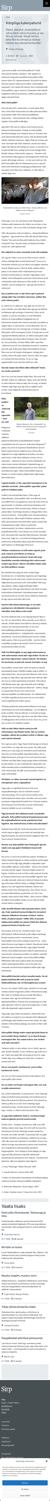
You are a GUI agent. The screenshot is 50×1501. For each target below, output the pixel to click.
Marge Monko (22, 1294)
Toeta (3, 1412)
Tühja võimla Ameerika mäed (18, 1307)
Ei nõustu (25, 1489)
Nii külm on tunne (11, 1247)
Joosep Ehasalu (11, 1325)
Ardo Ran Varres (12, 1234)
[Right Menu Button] (46, 4)
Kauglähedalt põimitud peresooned (21, 1338)
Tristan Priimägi (15, 49)
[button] (46, 1461)
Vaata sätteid (25, 1496)
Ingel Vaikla (9, 1294)
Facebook (5, 1409)
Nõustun (25, 1483)
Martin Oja (9, 1356)
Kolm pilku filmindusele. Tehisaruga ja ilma (23, 1214)
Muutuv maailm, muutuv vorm (19, 1276)
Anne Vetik (9, 1263)
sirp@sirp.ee (6, 1406)
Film (8, 17)
